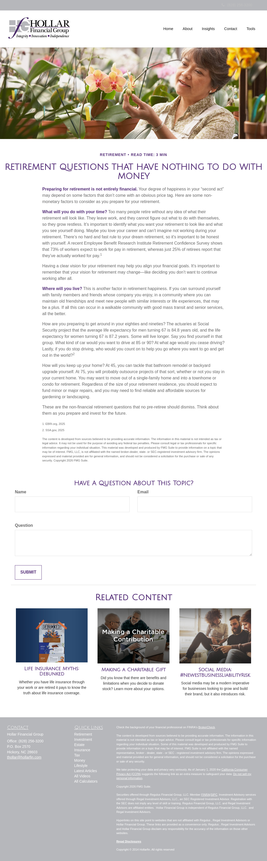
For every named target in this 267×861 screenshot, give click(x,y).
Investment (83, 739)
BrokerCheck (206, 727)
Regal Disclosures (128, 841)
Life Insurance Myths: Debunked (51, 671)
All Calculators (86, 781)
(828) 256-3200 (237, 5)
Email (143, 492)
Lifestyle (81, 766)
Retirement (83, 734)
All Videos (82, 776)
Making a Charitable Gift (133, 669)
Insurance (82, 750)
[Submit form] (28, 572)
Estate (79, 745)
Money (79, 760)
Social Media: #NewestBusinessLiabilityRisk (215, 672)
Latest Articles (85, 771)
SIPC (214, 794)
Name (20, 492)
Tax (77, 755)
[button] (187, 29)
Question (24, 525)
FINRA (205, 794)
